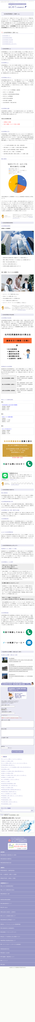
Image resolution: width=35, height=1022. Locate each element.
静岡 (3, 825)
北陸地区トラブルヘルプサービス (9, 932)
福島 (28, 820)
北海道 (12, 820)
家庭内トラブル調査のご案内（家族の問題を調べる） (13, 771)
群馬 (19, 822)
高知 (8, 829)
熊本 (26, 829)
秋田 (20, 820)
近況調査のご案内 (6, 769)
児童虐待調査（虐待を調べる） (8, 765)
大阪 (18, 825)
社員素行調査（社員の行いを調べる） (10, 801)
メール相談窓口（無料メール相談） (9, 874)
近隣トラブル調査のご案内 (7, 773)
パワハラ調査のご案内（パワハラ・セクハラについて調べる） (15, 763)
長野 (14, 823)
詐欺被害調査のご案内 (6, 803)
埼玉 (13, 822)
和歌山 (3, 827)
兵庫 (28, 825)
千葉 (11, 822)
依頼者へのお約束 (5, 952)
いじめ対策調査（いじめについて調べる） (10, 779)
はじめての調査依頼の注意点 (8, 889)
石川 (22, 823)
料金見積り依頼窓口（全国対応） (9, 912)
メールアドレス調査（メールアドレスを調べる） (12, 759)
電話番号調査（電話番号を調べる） (9, 791)
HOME (1, 815)
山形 (25, 820)
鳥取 (12, 827)
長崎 (18, 829)
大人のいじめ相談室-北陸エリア (9, 915)
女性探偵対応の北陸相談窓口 (8, 928)
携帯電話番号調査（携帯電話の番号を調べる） (11, 789)
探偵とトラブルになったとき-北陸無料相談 (11, 924)
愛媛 (3, 829)
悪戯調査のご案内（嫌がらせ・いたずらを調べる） (12, 795)
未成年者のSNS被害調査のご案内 (9, 783)
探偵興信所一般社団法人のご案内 (9, 855)
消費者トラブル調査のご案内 (8, 777)
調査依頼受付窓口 (5, 948)
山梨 (17, 823)
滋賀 (26, 825)
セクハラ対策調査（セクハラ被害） (9, 793)
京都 (21, 825)
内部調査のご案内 (6, 797)
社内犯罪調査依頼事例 (7, 37)
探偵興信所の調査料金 (6, 858)
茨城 (24, 822)
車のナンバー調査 (6, 781)
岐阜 (8, 825)
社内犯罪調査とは (6, 35)
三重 (10, 825)
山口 (22, 827)
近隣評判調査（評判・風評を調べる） (10, 785)
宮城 (23, 820)
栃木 (22, 822)
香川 (30, 827)
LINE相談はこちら (13, 479)
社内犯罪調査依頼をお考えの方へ (9, 43)
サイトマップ (5, 960)
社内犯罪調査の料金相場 (7, 39)
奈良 (23, 825)
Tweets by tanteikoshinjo (5, 813)
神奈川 (16, 822)
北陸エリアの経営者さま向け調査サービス (11, 936)
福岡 (16, 829)
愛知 (5, 825)
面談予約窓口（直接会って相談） (9, 878)
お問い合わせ (5, 907)
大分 (23, 829)
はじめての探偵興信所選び (7, 886)
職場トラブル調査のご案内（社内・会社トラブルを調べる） (14, 775)
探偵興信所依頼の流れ (6, 862)
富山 (19, 823)
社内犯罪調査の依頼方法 (7, 41)
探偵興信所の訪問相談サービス (8, 919)
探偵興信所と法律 (5, 893)
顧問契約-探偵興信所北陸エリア (9, 940)
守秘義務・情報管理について (8, 956)
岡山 (17, 827)
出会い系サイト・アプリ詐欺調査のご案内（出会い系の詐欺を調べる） (16, 767)
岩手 (18, 820)
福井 (24, 823)
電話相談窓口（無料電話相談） (8, 870)
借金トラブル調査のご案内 (7, 787)
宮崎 (28, 829)
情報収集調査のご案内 (6, 799)
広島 (19, 827)
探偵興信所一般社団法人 (19, 830)
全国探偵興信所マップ (6, 903)
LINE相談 (4, 479)
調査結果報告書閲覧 (6, 899)
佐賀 (21, 829)
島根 (14, 827)
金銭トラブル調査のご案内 (7, 761)
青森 (15, 820)
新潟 (12, 823)
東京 (8, 822)
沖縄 (6, 830)
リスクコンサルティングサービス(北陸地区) (11, 944)
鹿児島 (3, 830)
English (3, 964)
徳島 (5, 829)
